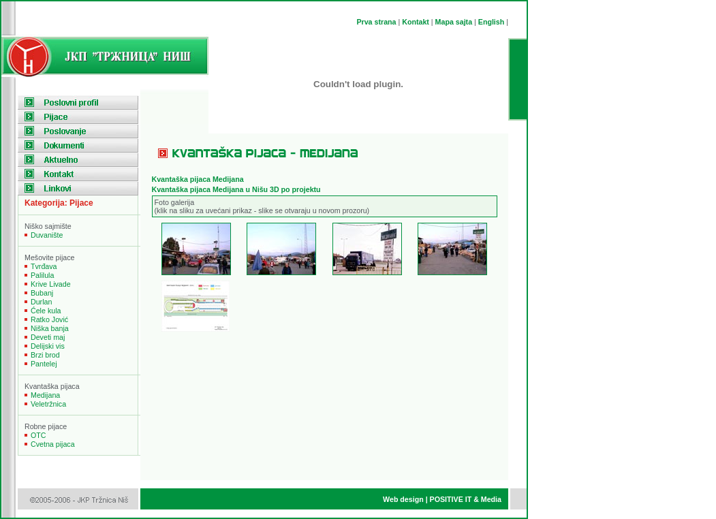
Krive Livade (51, 284)
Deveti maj (48, 337)
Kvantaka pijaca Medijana (198, 179)
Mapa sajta (454, 22)
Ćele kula (46, 310)
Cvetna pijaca (53, 444)
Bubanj (42, 293)
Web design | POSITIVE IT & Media (442, 499)
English (491, 22)
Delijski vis (48, 346)
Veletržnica (48, 404)
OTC (38, 435)
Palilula (42, 275)
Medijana (45, 395)
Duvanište (47, 235)
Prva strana (376, 22)
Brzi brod (45, 355)
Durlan (41, 302)
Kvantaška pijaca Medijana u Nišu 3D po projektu (236, 189)
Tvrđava (44, 266)
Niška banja (50, 328)
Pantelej (44, 364)
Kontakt (415, 22)
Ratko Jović (49, 319)
